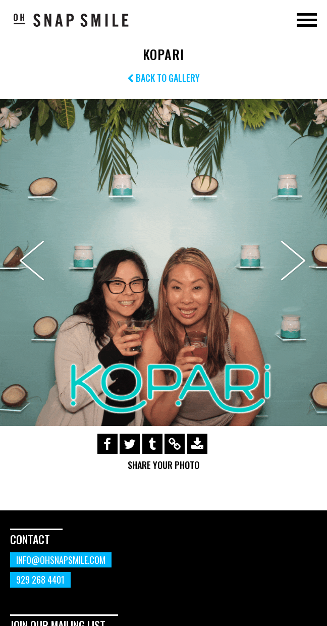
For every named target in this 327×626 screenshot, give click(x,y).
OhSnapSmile (71, 20)
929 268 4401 (40, 579)
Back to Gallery (163, 77)
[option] (163, 262)
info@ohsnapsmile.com (60, 559)
